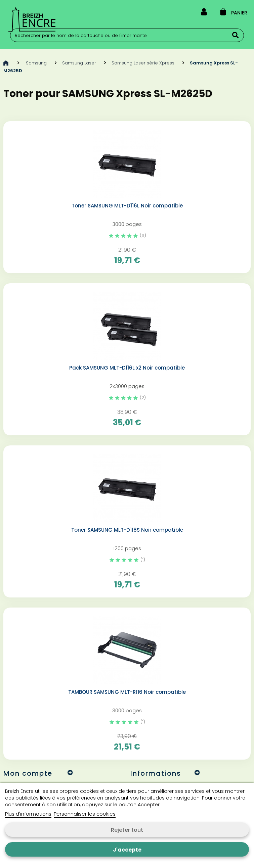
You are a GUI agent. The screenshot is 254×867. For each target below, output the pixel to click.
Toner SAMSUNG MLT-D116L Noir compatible (127, 205)
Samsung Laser (79, 63)
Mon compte (27, 773)
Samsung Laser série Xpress (143, 63)
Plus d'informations (28, 813)
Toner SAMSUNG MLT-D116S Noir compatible (127, 530)
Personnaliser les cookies (85, 813)
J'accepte (127, 850)
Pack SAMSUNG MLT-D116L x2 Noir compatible (127, 368)
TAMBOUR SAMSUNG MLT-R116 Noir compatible (127, 692)
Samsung (36, 63)
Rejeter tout (127, 830)
